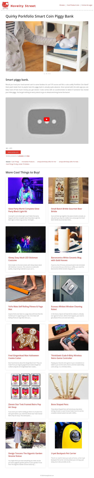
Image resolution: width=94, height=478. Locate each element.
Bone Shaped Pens (59, 404)
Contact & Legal (86, 5)
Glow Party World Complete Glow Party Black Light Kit (23, 210)
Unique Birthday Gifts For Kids (68, 162)
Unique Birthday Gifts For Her (46, 162)
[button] (13, 152)
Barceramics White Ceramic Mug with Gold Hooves (66, 259)
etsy (28, 156)
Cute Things (15, 162)
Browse (62, 5)
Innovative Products (28, 162)
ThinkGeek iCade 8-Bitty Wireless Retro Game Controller (66, 356)
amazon (21, 156)
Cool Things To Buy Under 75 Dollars (17, 164)
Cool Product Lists (73, 5)
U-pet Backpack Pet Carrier (63, 453)
